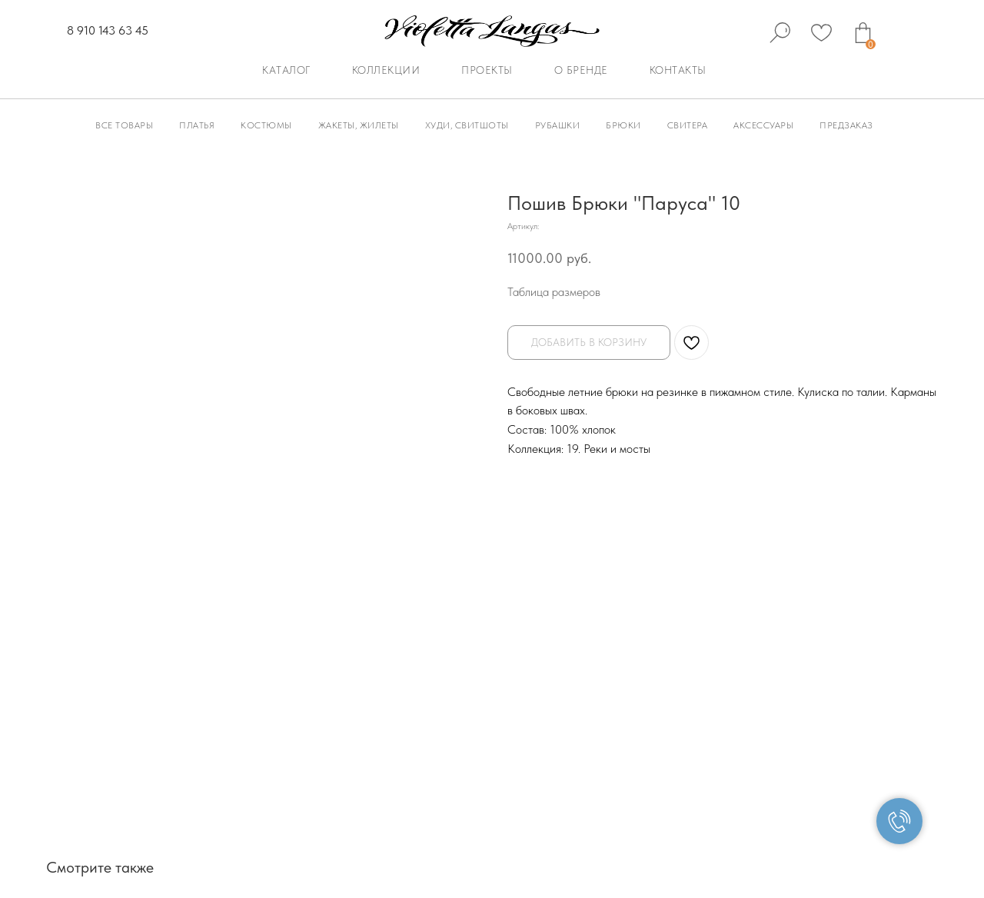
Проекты (487, 70)
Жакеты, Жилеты (358, 125)
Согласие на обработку (718, 782)
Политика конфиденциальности (372, 782)
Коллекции (386, 70)
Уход (852, 666)
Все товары (124, 125)
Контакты (678, 70)
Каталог (286, 70)
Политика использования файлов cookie (555, 782)
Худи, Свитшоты (467, 125)
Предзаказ (846, 125)
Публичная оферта (239, 782)
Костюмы (266, 125)
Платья (196, 125)
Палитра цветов (775, 666)
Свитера (687, 125)
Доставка (568, 666)
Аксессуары (763, 125)
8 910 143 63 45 (107, 30)
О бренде (581, 70)
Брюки (623, 125)
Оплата (499, 666)
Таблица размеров (553, 291)
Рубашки (557, 125)
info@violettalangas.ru (193, 722)
